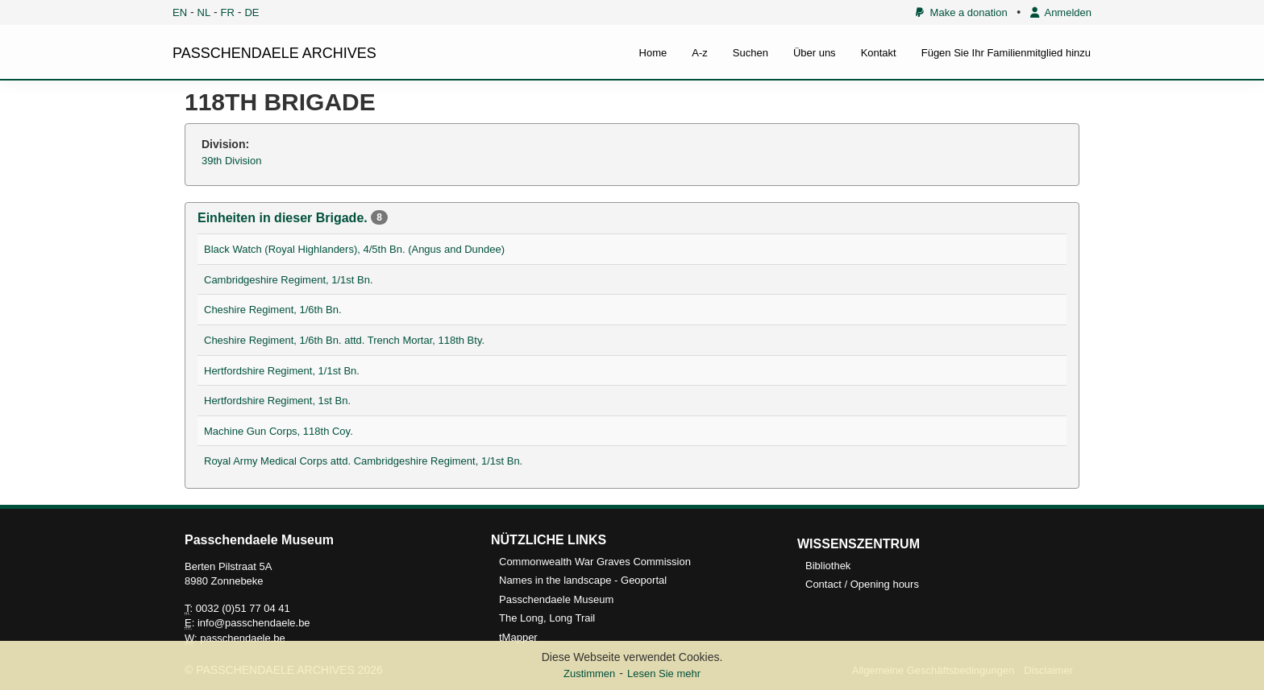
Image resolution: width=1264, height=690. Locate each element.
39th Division (231, 161)
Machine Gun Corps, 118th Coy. (278, 431)
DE (251, 12)
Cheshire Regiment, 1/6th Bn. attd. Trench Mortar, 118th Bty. (344, 340)
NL (204, 12)
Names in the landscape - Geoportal (583, 580)
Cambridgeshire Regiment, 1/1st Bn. (288, 280)
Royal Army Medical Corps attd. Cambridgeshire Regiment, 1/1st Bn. (363, 461)
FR (228, 12)
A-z (700, 53)
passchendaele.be (242, 638)
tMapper (518, 637)
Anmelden (1060, 12)
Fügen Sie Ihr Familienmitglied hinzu (1006, 53)
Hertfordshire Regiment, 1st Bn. (277, 401)
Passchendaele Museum (556, 599)
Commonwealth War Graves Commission (595, 562)
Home (653, 53)
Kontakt (878, 53)
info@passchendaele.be (254, 623)
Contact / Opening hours (862, 584)
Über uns (814, 53)
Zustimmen (589, 673)
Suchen (750, 53)
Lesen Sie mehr (664, 673)
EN (180, 12)
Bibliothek (827, 566)
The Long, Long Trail (547, 618)
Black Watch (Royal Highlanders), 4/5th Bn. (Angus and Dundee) (354, 249)
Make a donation (961, 12)
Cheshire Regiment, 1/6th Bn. (273, 310)
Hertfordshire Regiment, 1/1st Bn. (282, 371)
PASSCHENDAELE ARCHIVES (274, 53)
